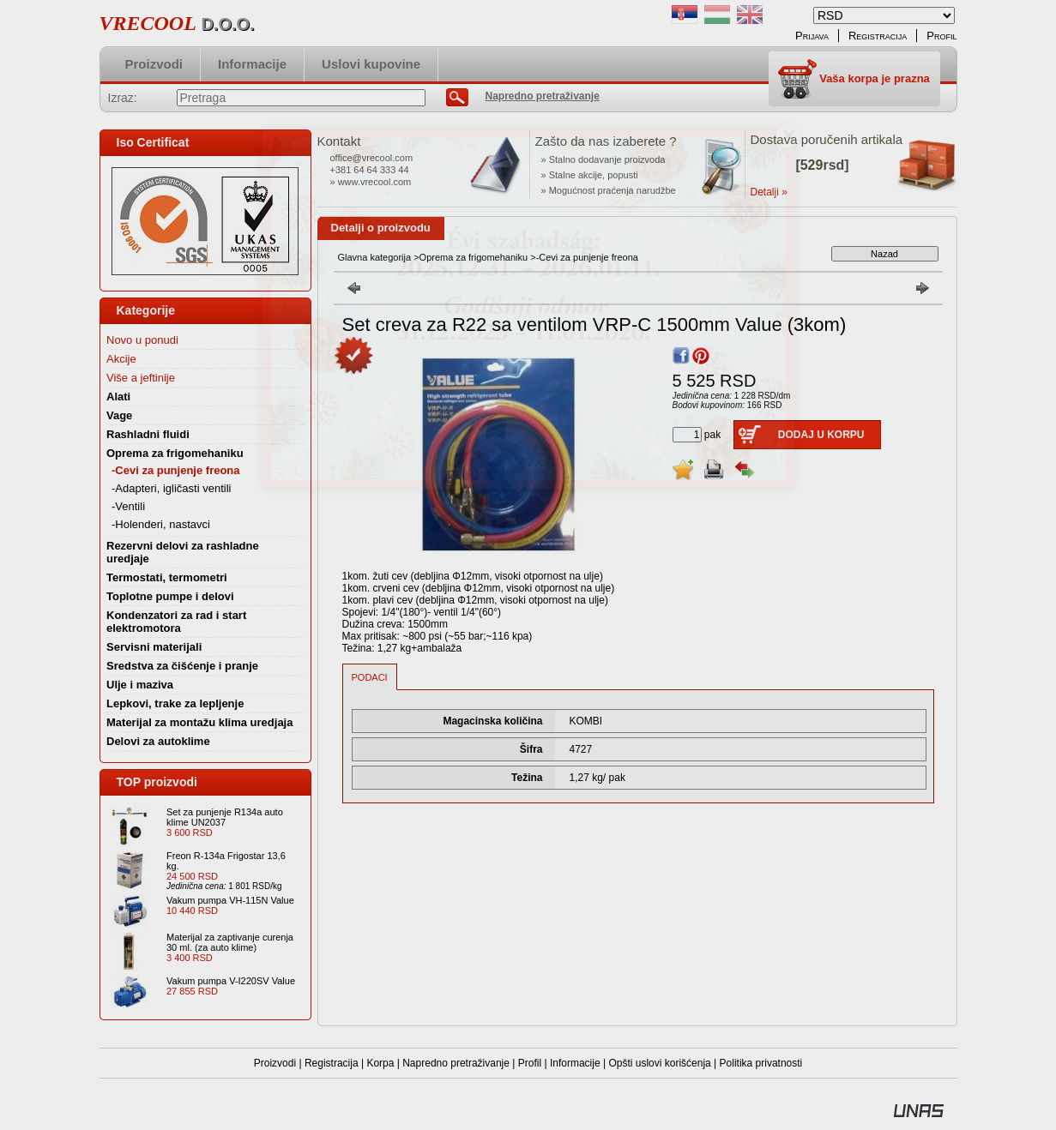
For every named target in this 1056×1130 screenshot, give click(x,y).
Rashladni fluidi (148, 434)
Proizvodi (275, 1063)
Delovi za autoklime (158, 741)
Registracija (332, 1063)
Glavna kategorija (375, 257)
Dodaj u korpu (821, 435)
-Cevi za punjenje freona (176, 470)
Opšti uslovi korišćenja (659, 1063)
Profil (529, 1063)
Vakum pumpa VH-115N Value (230, 900)
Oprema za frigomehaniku (473, 257)
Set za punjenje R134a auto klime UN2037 (224, 817)
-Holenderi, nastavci (161, 524)
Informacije (575, 1063)
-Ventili (128, 506)
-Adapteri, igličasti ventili (171, 488)
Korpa (380, 1063)
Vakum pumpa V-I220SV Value (230, 981)
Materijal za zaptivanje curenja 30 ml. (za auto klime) (229, 942)
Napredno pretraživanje (456, 1063)
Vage (119, 415)
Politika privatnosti (761, 1063)
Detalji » (769, 192)
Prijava (812, 35)
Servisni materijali (154, 646)
